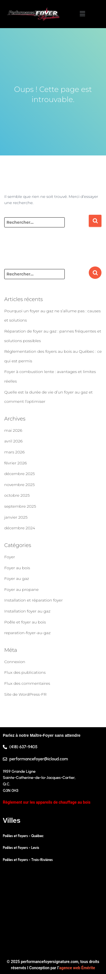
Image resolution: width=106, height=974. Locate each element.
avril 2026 (13, 441)
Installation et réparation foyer (33, 600)
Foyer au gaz (16, 578)
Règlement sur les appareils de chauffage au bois (46, 802)
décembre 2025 (19, 473)
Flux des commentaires (27, 683)
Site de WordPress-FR (25, 694)
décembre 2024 (19, 527)
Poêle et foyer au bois (25, 622)
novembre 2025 (19, 484)
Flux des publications (25, 672)
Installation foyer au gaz (27, 611)
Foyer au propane (21, 589)
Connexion (14, 661)
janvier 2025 (15, 517)
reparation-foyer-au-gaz (27, 632)
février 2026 (15, 462)
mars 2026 (14, 452)
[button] (82, 14)
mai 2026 (13, 430)
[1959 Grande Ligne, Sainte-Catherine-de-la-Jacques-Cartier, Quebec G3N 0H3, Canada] (53, 911)
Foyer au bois (17, 567)
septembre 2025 (20, 506)
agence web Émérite (77, 968)
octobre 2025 (17, 495)
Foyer (9, 556)
